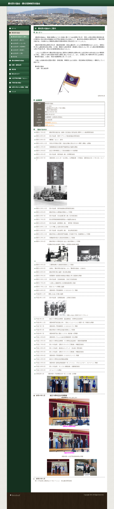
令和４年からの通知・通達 (20, 87)
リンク (14, 91)
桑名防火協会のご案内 (19, 36)
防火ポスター (16, 74)
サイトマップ (16, 495)
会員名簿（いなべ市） (19, 43)
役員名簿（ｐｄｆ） (51, 122)
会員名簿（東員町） (19, 50)
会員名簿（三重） (18, 53)
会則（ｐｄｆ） (50, 125)
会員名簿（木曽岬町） (19, 46)
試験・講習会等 (16, 65)
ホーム (14, 28)
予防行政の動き (16, 83)
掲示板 (15, 56)
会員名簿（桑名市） (19, 40)
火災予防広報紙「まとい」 (20, 78)
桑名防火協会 (16, 33)
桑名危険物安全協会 (18, 60)
